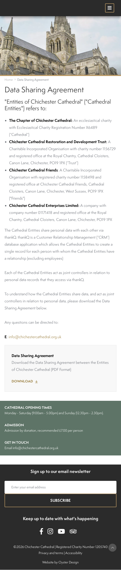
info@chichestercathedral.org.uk (35, 336)
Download (22, 381)
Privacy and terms (51, 553)
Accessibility (73, 553)
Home (9, 80)
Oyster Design (68, 562)
